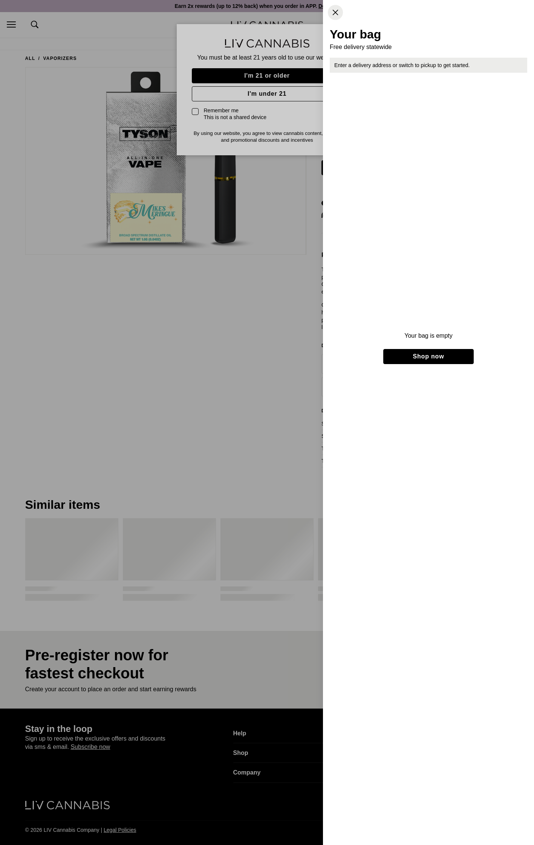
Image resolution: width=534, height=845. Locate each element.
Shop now (428, 356)
